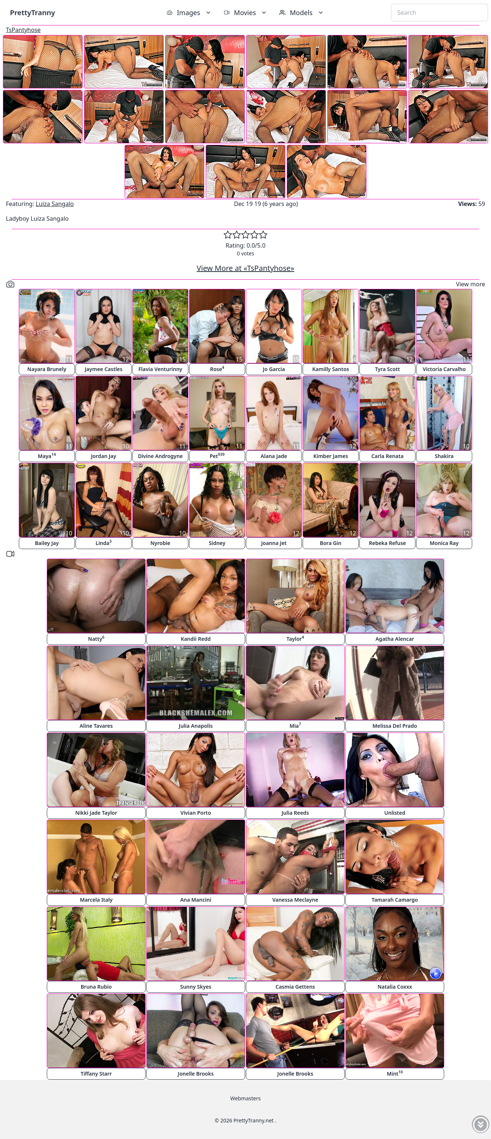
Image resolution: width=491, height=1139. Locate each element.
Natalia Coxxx (394, 986)
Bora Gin (331, 542)
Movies (246, 12)
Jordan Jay (103, 456)
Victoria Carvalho (444, 369)
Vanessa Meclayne (295, 899)
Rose (217, 369)
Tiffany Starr (96, 1073)
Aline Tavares (96, 725)
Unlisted (394, 812)
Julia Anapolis (196, 725)
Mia (295, 725)
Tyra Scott (387, 369)
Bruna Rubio (96, 986)
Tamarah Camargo (395, 899)
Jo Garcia (274, 369)
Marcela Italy (96, 899)
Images (189, 12)
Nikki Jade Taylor (96, 812)
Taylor (295, 638)
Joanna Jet (273, 542)
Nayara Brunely (46, 369)
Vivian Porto (196, 812)
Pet (217, 456)
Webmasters (245, 1098)
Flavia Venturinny (160, 369)
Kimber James (330, 456)
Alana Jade (274, 456)
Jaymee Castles (103, 369)
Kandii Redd (195, 638)
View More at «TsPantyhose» (246, 268)
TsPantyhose (23, 30)
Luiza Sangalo (55, 204)
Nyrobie (160, 542)
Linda (103, 542)
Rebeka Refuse (387, 542)
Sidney (217, 542)
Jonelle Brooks (195, 1073)
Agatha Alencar (395, 638)
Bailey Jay (47, 542)
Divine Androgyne (160, 456)
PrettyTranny (32, 12)
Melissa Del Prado (395, 725)
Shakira (444, 456)
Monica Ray (444, 542)
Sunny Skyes (196, 986)
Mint (395, 1073)
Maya (47, 456)
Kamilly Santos (330, 369)
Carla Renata (387, 456)
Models (301, 12)
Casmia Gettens (295, 986)
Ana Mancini (195, 899)
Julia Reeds (295, 812)
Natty (96, 638)
